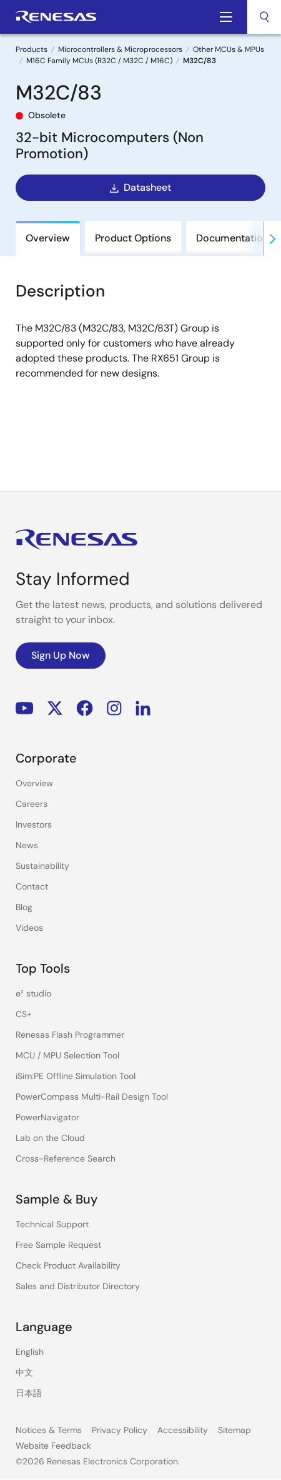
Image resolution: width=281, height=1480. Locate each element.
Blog (24, 907)
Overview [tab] (48, 238)
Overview (34, 783)
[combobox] (264, 17)
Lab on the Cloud (50, 1137)
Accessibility (182, 1430)
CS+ (24, 1014)
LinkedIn (143, 708)
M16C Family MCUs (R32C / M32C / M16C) (99, 61)
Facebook (84, 708)
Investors (34, 824)
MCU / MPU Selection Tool (67, 1055)
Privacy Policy (119, 1430)
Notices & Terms (49, 1430)
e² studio (33, 993)
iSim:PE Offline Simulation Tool (76, 1076)
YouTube (25, 708)
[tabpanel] (140, 371)
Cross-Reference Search (66, 1158)
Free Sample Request (58, 1244)
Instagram (114, 708)
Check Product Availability (68, 1265)
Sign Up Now (60, 655)
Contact (32, 886)
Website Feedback (53, 1445)
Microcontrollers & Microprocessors (120, 49)
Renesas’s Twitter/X (54, 708)
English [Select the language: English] (30, 1351)
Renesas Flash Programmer (70, 1034)
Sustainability (42, 865)
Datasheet (139, 188)
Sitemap (234, 1430)
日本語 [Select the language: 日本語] (29, 1393)
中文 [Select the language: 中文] (24, 1372)
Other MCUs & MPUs (228, 49)
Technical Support (52, 1224)
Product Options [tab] (133, 238)
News (27, 845)
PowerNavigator (47, 1117)
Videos (29, 927)
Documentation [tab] (232, 238)
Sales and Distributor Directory (78, 1286)
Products (31, 49)
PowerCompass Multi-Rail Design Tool (92, 1096)
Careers (31, 803)
